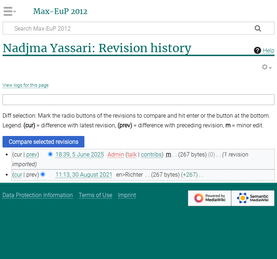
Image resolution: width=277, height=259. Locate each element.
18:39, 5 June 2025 (80, 154)
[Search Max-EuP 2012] (138, 28)
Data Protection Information (38, 195)
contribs (151, 154)
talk (132, 154)
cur (18, 174)
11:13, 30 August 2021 (84, 174)
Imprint (127, 195)
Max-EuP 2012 (60, 11)
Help (263, 50)
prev (31, 154)
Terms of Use (95, 195)
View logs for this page (26, 85)
